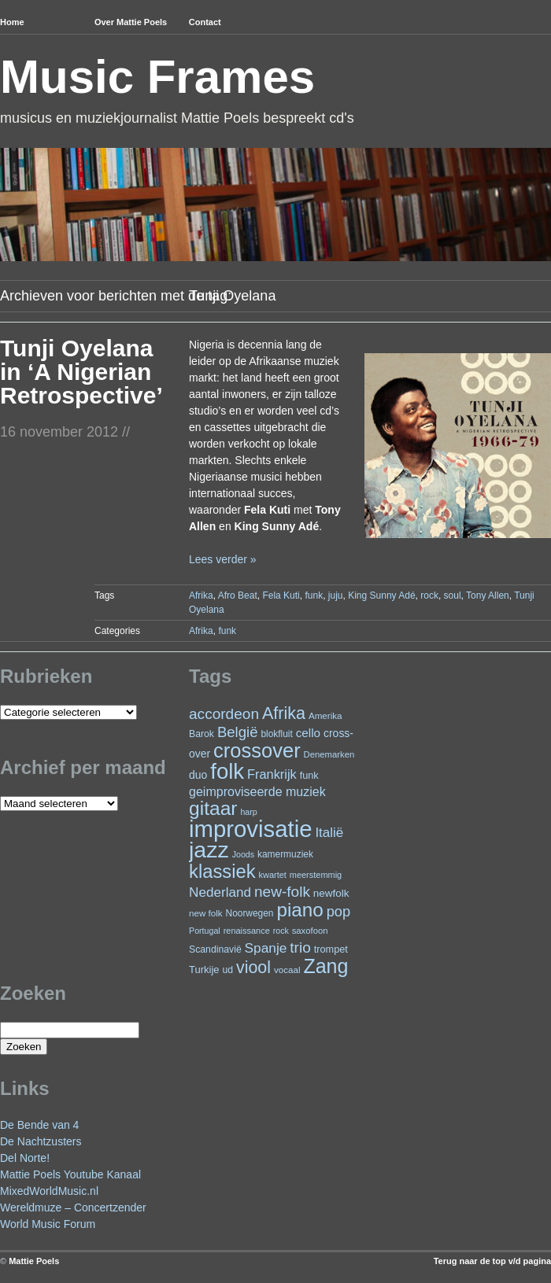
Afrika (201, 595)
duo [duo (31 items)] (198, 775)
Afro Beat (237, 595)
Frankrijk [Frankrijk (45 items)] (272, 774)
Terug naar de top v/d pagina (492, 1261)
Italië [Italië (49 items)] (329, 832)
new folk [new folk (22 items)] (206, 913)
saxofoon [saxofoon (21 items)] (310, 930)
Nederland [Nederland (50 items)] (220, 892)
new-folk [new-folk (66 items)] (282, 891)
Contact (205, 22)
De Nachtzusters (40, 1141)
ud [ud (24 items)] (228, 969)
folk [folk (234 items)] (227, 771)
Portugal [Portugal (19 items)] (204, 930)
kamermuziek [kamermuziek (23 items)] (285, 854)
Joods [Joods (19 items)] (243, 854)
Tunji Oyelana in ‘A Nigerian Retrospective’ (81, 371)
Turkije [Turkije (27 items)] (204, 969)
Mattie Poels (34, 1261)
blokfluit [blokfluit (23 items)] (276, 733)
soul (452, 595)
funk (314, 595)
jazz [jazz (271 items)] (209, 849)
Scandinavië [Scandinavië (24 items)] (215, 949)
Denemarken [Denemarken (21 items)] (329, 754)
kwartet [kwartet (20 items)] (273, 874)
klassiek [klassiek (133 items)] (222, 871)
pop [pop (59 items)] (338, 911)
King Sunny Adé (381, 595)
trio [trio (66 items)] (300, 947)
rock (429, 595)
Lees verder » (223, 559)
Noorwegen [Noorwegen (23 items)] (250, 913)
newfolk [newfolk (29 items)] (331, 893)
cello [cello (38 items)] (308, 732)
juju (335, 595)
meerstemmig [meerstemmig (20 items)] (316, 874)
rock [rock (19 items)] (281, 930)
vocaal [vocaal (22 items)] (287, 969)
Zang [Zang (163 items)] (325, 966)
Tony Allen (487, 595)
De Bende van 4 (39, 1125)
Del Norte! (25, 1158)
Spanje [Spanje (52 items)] (266, 948)
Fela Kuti (280, 595)
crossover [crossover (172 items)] (257, 750)
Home (12, 22)
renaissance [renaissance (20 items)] (247, 930)
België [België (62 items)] (237, 732)
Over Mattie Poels (130, 22)
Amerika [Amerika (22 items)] (325, 715)
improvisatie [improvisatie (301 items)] (250, 829)
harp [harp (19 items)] (248, 812)
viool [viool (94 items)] (253, 967)
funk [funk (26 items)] (309, 775)
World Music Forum (47, 1224)
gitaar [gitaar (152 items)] (213, 808)
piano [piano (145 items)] (299, 909)
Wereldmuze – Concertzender (73, 1207)
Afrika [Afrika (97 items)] (283, 713)
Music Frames (157, 76)
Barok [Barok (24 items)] (201, 733)
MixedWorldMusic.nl (49, 1191)
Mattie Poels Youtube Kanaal (70, 1174)
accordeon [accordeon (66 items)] (224, 714)
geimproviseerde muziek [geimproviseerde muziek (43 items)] (257, 791)
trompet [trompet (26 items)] (331, 949)
